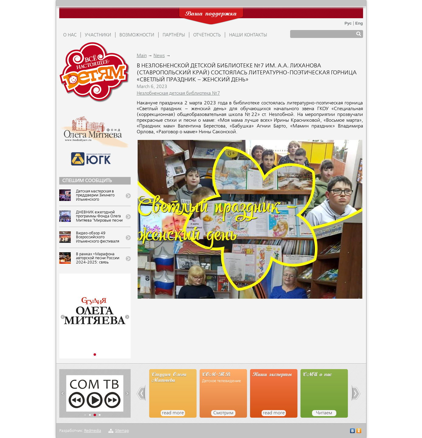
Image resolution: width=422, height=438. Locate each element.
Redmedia (92, 431)
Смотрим (223, 413)
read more (173, 413)
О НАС (70, 35)
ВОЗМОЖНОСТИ (136, 35)
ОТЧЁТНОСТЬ (207, 35)
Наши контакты (248, 35)
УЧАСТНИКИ (98, 35)
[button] (63, 317)
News (159, 56)
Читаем (324, 413)
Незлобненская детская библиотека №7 (178, 93)
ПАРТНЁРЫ (174, 35)
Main (142, 56)
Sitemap (122, 431)
